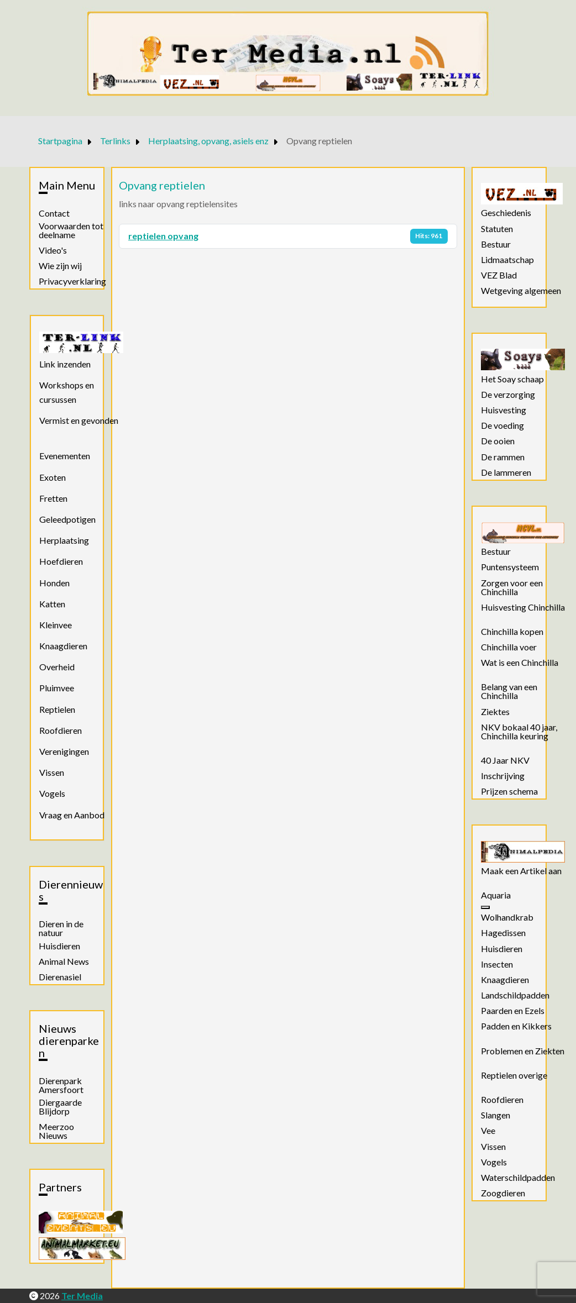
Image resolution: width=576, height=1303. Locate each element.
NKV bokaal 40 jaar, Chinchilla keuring (519, 731)
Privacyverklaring (72, 281)
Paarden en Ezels (512, 1010)
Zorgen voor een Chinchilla (512, 587)
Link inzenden (65, 364)
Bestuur (496, 244)
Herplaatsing (64, 540)
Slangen (495, 1115)
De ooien (498, 441)
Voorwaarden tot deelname (71, 230)
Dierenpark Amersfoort (61, 1085)
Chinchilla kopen (512, 631)
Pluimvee (56, 687)
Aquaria (496, 895)
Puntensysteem (510, 567)
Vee (488, 1130)
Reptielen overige (514, 1075)
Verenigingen (64, 751)
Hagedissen (503, 932)
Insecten (497, 964)
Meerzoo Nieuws (56, 1131)
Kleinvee (55, 624)
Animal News (64, 961)
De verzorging (508, 394)
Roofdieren (60, 730)
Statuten (497, 228)
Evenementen (64, 455)
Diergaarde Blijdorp (60, 1107)
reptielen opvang (163, 235)
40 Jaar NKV (505, 760)
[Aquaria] (485, 907)
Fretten (53, 498)
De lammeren (506, 472)
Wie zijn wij (60, 265)
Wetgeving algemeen (521, 290)
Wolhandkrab (507, 917)
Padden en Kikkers (516, 1026)
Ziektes (495, 711)
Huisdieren (59, 946)
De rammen (503, 457)
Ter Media (82, 1295)
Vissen (51, 772)
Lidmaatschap (507, 259)
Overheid (57, 666)
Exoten (52, 477)
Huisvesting (503, 410)
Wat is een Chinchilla (519, 662)
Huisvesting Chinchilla (523, 607)
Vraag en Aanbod (71, 815)
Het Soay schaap (512, 379)
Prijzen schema (509, 791)
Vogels (52, 793)
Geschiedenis (506, 212)
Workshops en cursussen (66, 392)
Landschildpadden (515, 995)
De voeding (502, 425)
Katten (52, 603)
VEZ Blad (499, 275)
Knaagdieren (63, 645)
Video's (53, 250)
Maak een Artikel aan (521, 870)
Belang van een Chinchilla (509, 691)
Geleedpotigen (67, 519)
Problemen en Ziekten (522, 1051)
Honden (54, 582)
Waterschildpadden (518, 1177)
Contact (54, 213)
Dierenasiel (60, 977)
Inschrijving (503, 775)
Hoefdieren (61, 561)
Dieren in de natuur (61, 928)
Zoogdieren (503, 1193)
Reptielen (57, 709)
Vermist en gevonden (78, 420)
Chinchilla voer (509, 647)
